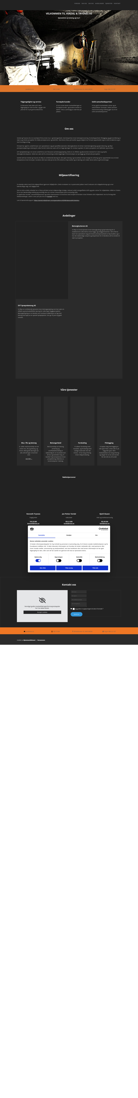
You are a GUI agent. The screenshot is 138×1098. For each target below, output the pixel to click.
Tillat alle (95, 568)
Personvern (41, 640)
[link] (42, 600)
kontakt (49, 196)
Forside (77, 3)
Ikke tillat (43, 568)
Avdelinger (99, 3)
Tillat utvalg (69, 568)
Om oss (84, 3)
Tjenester (108, 3)
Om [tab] (96, 535)
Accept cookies (42, 612)
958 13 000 (56, 89)
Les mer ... (29, 459)
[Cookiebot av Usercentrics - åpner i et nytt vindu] (100, 529)
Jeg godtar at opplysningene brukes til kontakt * (89, 609)
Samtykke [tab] (41, 535)
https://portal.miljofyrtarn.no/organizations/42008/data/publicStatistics (56, 200)
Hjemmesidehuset (29, 640)
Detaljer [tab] (69, 535)
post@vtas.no (30, 89)
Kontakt (117, 3)
